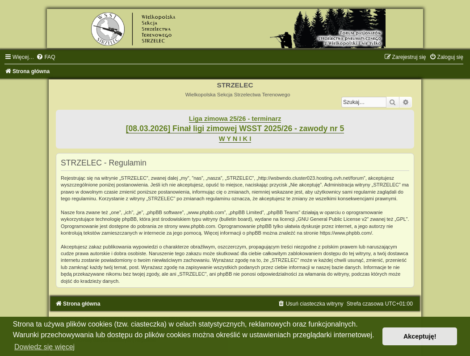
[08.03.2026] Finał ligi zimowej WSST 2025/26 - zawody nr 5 (235, 128)
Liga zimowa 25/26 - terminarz (235, 118)
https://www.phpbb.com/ (346, 233)
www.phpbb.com (197, 226)
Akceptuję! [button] (419, 336)
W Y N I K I (235, 138)
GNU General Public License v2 (332, 219)
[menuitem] (45, 57)
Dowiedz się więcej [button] (44, 347)
